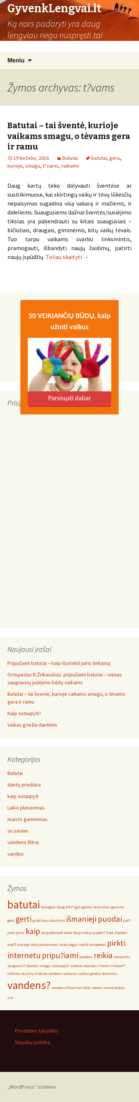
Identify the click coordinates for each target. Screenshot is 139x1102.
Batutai (70, 158)
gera (114, 158)
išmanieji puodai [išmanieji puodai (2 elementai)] (94, 919)
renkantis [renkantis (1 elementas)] (122, 956)
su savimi (17, 830)
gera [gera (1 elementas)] (10, 920)
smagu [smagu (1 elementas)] (44, 965)
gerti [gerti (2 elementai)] (24, 919)
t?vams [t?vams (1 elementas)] (104, 965)
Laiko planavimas (26, 807)
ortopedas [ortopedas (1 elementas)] (97, 944)
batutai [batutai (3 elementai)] (23, 904)
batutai (99, 158)
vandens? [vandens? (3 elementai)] (28, 985)
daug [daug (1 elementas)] (61, 907)
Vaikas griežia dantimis (32, 724)
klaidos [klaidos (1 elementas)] (121, 932)
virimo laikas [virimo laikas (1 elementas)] (114, 987)
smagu (32, 165)
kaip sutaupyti (23, 796)
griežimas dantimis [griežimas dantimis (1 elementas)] (49, 920)
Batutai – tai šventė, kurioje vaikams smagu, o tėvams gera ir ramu (68, 136)
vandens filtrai (23, 842)
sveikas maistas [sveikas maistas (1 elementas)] (83, 965)
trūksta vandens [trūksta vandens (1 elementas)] (48, 973)
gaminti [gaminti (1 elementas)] (117, 907)
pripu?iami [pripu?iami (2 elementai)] (60, 955)
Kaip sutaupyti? (24, 713)
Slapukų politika (32, 1042)
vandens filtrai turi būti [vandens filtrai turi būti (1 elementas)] (71, 987)
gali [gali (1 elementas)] (78, 907)
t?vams (51, 165)
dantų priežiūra (24, 784)
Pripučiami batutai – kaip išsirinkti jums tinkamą (58, 663)
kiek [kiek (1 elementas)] (110, 932)
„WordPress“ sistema (31, 1086)
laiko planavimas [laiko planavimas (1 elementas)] (44, 944)
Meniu (15, 60)
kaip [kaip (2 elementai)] (33, 931)
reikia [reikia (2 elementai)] (103, 955)
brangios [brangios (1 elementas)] (48, 907)
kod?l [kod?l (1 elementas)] (11, 944)
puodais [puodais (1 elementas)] (86, 956)
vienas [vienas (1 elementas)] (97, 987)
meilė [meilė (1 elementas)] (83, 944)
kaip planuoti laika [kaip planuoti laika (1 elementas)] (56, 932)
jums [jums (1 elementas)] (20, 932)
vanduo (15, 853)
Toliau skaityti (67, 257)
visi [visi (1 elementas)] (10, 997)
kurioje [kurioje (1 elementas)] (23, 944)
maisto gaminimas (27, 819)
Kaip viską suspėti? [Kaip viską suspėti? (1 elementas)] (89, 932)
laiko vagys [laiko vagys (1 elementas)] (69, 944)
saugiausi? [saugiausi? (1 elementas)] (16, 965)
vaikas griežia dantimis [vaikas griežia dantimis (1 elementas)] (98, 973)
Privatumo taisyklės (36, 1030)
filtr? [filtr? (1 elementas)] (70, 907)
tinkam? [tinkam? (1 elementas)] (118, 965)
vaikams (70, 165)
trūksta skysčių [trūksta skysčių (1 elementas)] (20, 973)
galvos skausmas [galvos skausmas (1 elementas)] (96, 907)
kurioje (15, 165)
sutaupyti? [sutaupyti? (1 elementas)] (60, 965)
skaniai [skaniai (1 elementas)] (32, 965)
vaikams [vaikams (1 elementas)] (70, 973)
